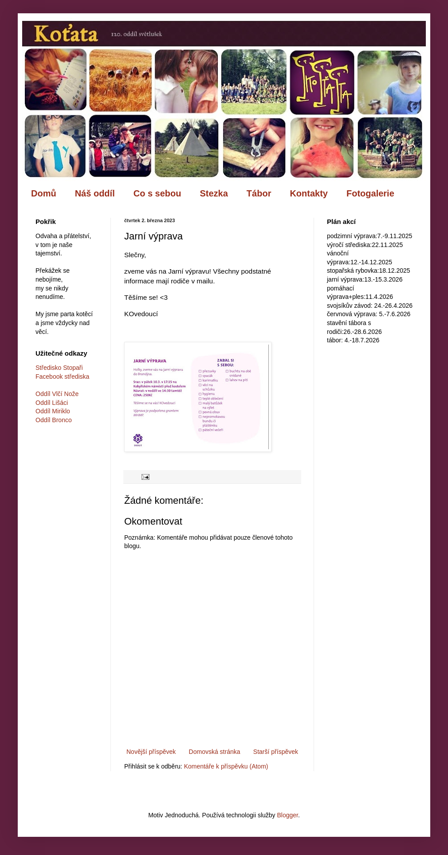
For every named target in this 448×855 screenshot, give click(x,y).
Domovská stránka (214, 751)
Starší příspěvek (275, 751)
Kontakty (309, 193)
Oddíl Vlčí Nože (57, 393)
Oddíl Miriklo (52, 411)
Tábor (259, 193)
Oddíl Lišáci (51, 402)
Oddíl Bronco (53, 420)
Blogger (287, 815)
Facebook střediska (62, 376)
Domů (43, 193)
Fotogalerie (370, 193)
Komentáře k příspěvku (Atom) (226, 766)
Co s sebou (157, 193)
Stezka (214, 193)
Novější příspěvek (151, 751)
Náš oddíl (95, 193)
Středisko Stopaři (59, 367)
